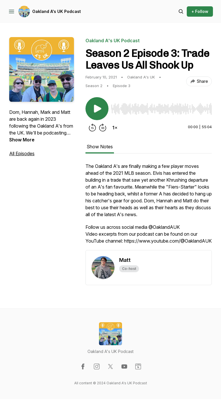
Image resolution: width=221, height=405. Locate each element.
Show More (22, 140)
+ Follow (199, 11)
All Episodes (22, 153)
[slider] (161, 109)
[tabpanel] (148, 206)
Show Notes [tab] (100, 146)
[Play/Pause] (96, 108)
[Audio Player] (161, 107)
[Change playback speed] (115, 128)
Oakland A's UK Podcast (56, 11)
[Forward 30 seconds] (103, 128)
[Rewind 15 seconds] (92, 128)
